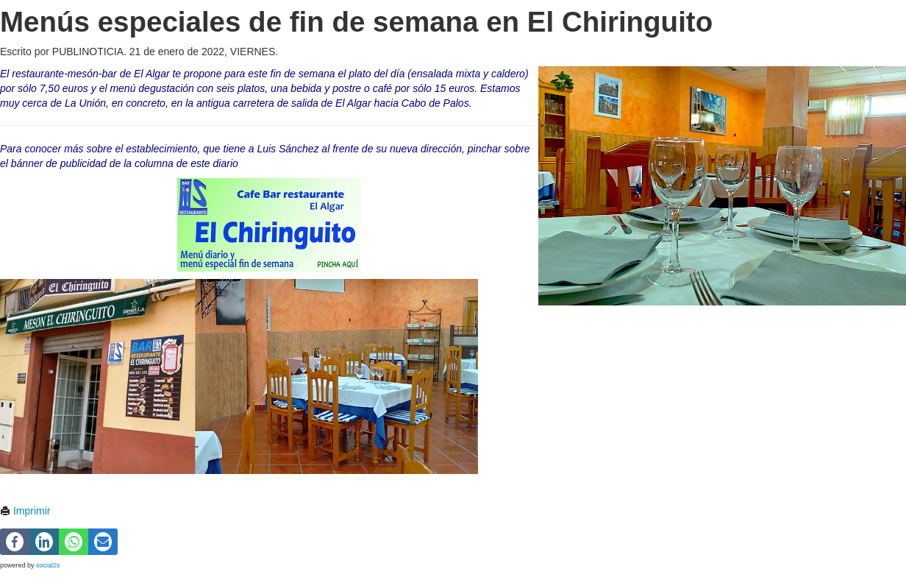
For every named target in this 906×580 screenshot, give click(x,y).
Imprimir (25, 511)
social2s (48, 565)
